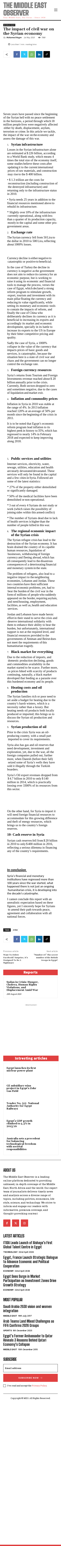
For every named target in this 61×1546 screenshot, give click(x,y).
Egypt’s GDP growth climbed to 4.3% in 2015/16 (19, 1123)
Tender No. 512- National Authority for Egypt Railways (23, 1106)
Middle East (9, 25)
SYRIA (15, 930)
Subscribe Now (30, 1377)
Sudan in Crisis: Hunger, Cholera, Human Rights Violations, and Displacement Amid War (23, 986)
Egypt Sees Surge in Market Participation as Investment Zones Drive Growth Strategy (29, 1280)
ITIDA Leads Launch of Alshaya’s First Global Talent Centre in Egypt (27, 1245)
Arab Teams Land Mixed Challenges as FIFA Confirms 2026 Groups (28, 1323)
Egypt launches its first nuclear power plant (21, 1069)
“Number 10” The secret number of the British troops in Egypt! (46, 957)
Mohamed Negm (13, 37)
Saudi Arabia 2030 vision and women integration (27, 1308)
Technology (10, 1252)
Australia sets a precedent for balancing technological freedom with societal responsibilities (23, 1144)
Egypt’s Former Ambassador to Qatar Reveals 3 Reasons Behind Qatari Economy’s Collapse (27, 1340)
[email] (30, 1368)
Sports (7, 1330)
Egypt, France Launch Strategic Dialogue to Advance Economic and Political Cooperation (30, 1261)
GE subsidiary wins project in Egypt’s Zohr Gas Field (21, 1088)
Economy (8, 1271)
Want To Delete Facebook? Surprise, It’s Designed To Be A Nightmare (15, 959)
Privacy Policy (39, 1385)
